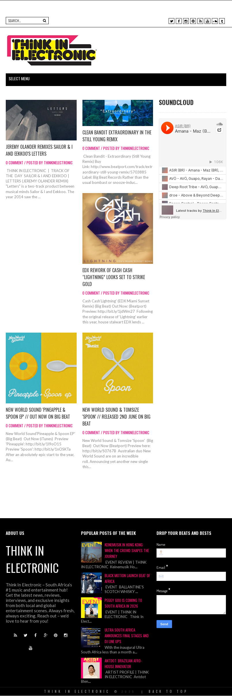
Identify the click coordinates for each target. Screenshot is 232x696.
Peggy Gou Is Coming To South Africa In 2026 (123, 603)
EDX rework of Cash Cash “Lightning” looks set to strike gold (113, 277)
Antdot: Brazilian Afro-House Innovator (123, 663)
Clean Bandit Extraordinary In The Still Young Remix (116, 136)
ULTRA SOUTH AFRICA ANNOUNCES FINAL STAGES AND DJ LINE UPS (127, 635)
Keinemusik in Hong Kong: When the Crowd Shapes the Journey (127, 550)
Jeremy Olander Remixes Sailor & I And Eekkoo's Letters (39, 150)
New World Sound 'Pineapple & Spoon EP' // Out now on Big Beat (38, 413)
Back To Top (168, 691)
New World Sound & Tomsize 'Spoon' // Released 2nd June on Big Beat (116, 416)
